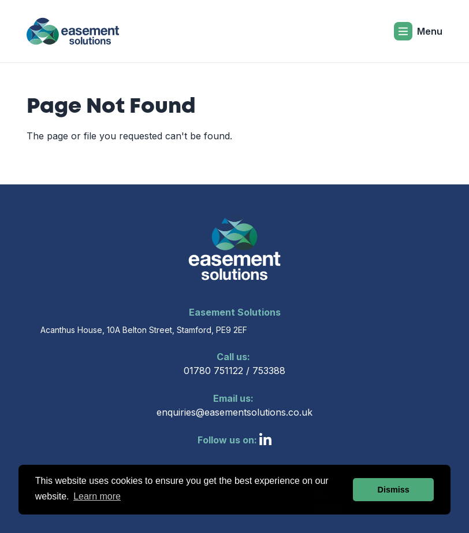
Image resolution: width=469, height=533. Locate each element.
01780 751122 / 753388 (234, 363)
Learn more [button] (97, 496)
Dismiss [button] (394, 489)
